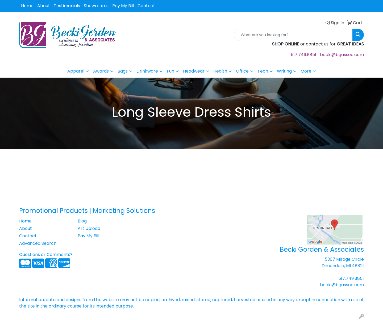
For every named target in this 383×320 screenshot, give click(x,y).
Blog (82, 221)
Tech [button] (262, 71)
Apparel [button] (75, 71)
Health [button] (220, 71)
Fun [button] (170, 71)
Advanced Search (37, 243)
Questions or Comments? (46, 254)
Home (27, 6)
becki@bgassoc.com (342, 55)
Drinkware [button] (147, 71)
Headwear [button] (194, 71)
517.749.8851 (303, 55)
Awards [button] (101, 71)
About (43, 6)
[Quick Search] (293, 35)
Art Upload (89, 228)
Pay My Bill (123, 6)
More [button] (306, 71)
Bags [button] (123, 71)
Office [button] (242, 71)
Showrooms (96, 6)
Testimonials (67, 6)
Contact (146, 6)
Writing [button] (284, 71)
